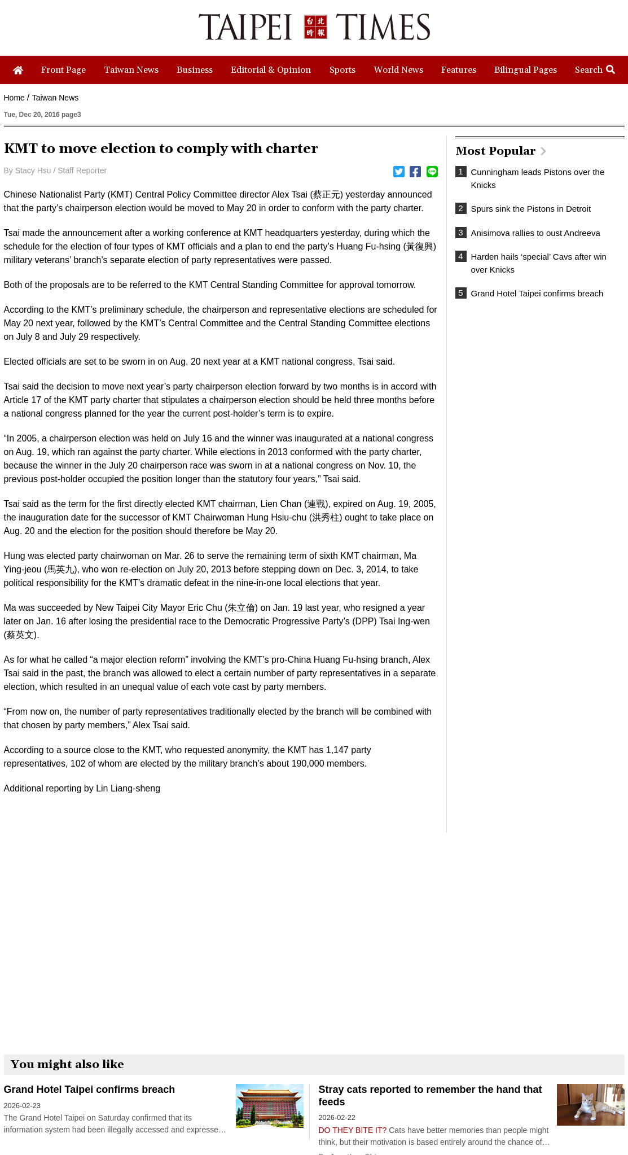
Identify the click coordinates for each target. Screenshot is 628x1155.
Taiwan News (55, 97)
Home (14, 97)
